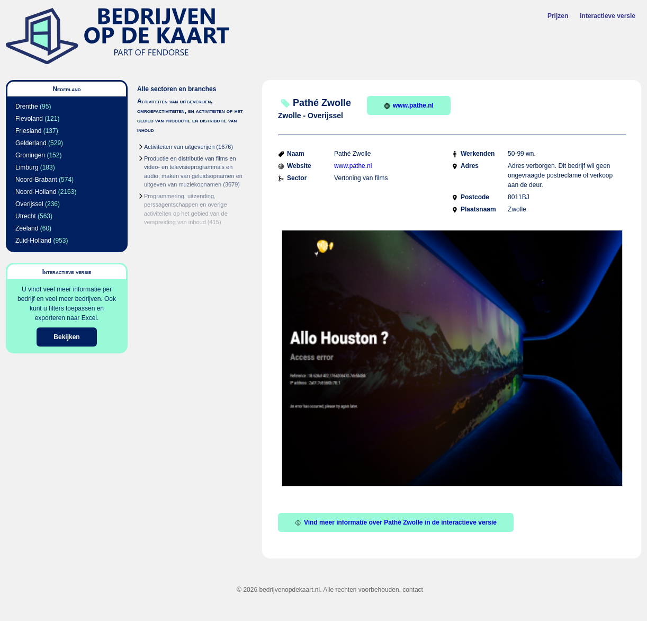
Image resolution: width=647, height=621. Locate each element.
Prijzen (557, 16)
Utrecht (25, 216)
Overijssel (29, 204)
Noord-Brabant (36, 179)
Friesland (28, 131)
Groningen (30, 155)
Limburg (26, 167)
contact (412, 589)
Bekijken (66, 337)
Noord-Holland (35, 192)
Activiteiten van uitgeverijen (179, 147)
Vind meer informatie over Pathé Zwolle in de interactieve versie (396, 522)
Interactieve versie (607, 16)
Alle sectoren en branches (176, 89)
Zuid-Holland (33, 240)
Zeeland (26, 228)
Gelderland (31, 143)
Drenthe (26, 106)
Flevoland (29, 118)
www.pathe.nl (409, 105)
